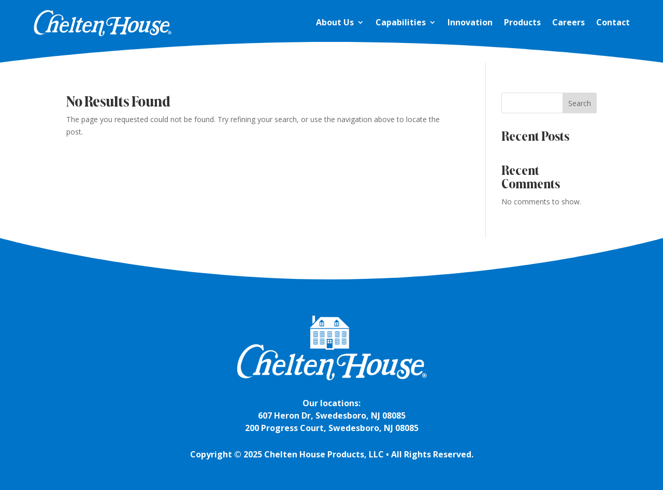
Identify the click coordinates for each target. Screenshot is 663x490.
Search (579, 103)
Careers (568, 22)
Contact (613, 22)
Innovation (470, 22)
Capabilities (401, 22)
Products (522, 22)
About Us (335, 22)
